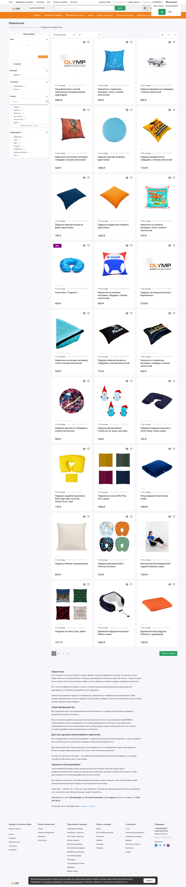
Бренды (129, 840)
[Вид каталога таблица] (174, 35)
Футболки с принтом (75, 832)
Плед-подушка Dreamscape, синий (154, 497)
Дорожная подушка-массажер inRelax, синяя (113, 632)
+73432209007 (152, 2)
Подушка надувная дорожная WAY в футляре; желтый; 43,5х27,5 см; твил (70, 499)
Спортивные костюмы (75, 863)
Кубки (98, 829)
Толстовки (13, 846)
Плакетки (100, 836)
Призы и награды (105, 15)
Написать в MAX (105, 2)
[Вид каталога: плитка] (162, 35)
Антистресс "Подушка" (66, 292)
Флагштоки (42, 840)
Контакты (73, 2)
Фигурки (99, 848)
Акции (128, 852)
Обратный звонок (161, 834)
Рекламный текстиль (75, 15)
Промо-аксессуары (125, 15)
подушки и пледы (87, 806)
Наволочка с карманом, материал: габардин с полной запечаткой (155, 363)
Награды (99, 844)
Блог (48, 2)
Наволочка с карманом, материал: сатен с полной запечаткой (110, 92)
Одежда (37, 15)
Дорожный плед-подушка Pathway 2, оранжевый (153, 632)
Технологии (40, 2)
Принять (149, 881)
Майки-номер (72, 871)
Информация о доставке (24, 2)
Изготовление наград (104, 832)
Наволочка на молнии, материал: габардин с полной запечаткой (71, 158)
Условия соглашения (134, 836)
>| (68, 653)
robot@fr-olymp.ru (126, 2)
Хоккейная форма (74, 856)
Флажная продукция (46, 832)
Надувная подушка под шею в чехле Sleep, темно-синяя (155, 429)
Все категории (37, 8)
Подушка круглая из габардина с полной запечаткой (71, 429)
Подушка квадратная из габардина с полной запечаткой (156, 158)
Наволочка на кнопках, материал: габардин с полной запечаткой (112, 295)
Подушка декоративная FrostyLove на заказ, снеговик (112, 429)
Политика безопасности (135, 832)
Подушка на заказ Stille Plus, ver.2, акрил (112, 497)
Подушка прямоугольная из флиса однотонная (69, 226)
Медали (99, 840)
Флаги (91, 15)
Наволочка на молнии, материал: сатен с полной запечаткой (71, 361)
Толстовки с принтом (75, 836)
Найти (120, 8)
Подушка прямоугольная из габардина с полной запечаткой (113, 361)
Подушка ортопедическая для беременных (155, 294)
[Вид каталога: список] (168, 35)
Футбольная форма (74, 844)
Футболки (12, 850)
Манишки (71, 867)
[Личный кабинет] (145, 8)
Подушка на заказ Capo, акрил (70, 631)
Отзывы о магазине (60, 2)
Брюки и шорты (15, 829)
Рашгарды (71, 860)
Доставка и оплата (133, 844)
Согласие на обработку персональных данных (63, 882)
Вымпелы (42, 836)
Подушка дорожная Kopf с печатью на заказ (111, 565)
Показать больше (168, 653)
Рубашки (12, 838)
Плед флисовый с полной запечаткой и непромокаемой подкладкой (70, 92)
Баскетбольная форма (76, 848)
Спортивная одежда (53, 15)
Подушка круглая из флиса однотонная (111, 158)
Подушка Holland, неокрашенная (71, 563)
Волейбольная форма (75, 852)
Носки (11, 834)
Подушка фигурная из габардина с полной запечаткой (156, 90)
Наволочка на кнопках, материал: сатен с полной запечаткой (153, 227)
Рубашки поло (14, 842)
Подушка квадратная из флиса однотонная (113, 226)
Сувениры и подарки (146, 15)
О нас (11, 2)
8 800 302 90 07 (161, 831)
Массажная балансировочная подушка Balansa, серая (155, 565)
